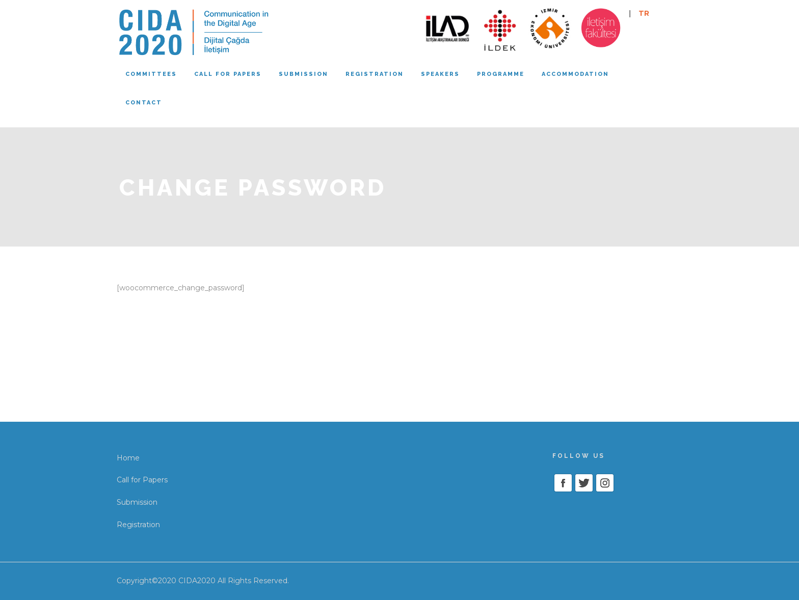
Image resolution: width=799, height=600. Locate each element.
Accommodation (575, 74)
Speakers (440, 74)
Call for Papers (142, 479)
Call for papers (227, 74)
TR (643, 13)
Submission (303, 74)
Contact (143, 102)
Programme (500, 74)
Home (128, 457)
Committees (151, 74)
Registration (374, 74)
